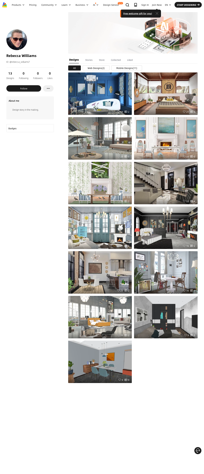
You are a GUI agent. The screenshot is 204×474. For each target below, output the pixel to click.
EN (168, 5)
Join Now (157, 5)
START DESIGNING (188, 5)
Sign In (145, 5)
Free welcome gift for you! (137, 13)
